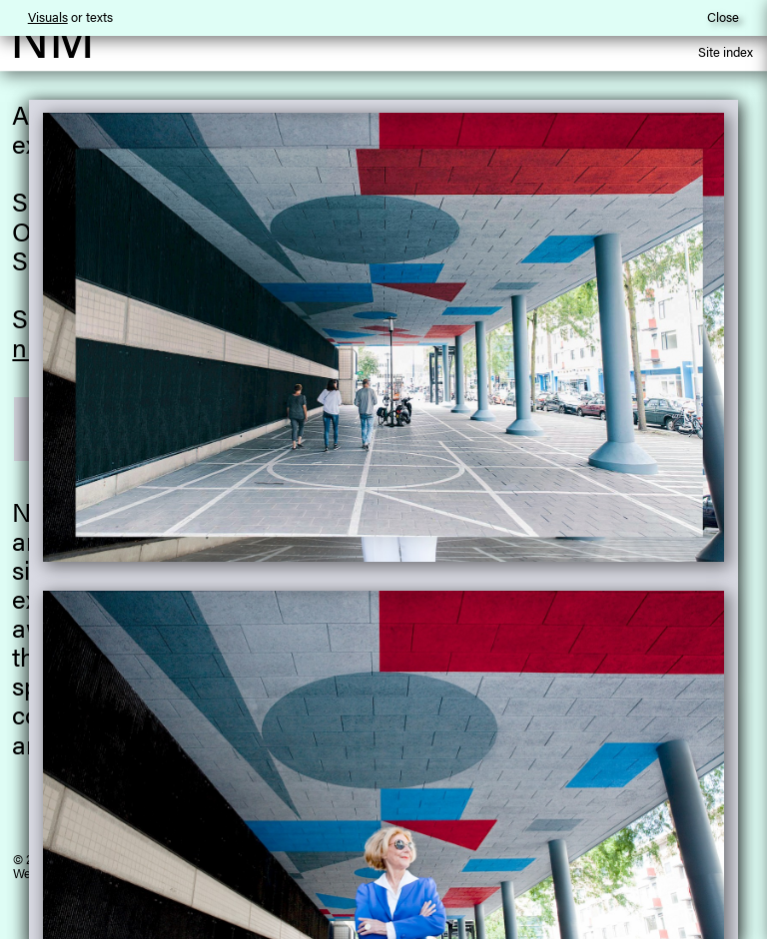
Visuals (48, 16)
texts (99, 16)
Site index (725, 53)
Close (723, 16)
